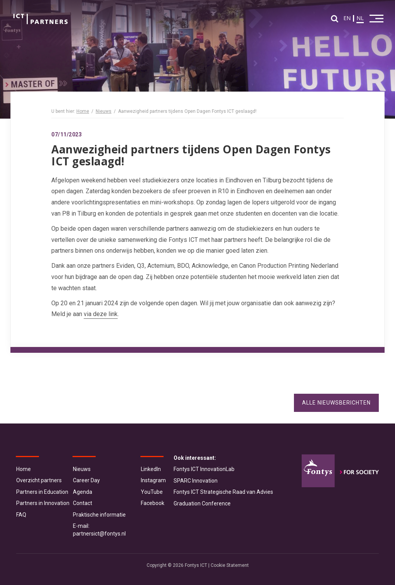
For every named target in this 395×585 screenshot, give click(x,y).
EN (347, 18)
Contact (82, 503)
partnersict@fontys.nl (99, 534)
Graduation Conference (202, 503)
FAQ (21, 515)
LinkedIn (151, 469)
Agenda (82, 492)
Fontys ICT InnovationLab (204, 469)
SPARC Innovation (196, 481)
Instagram (153, 480)
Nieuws (103, 111)
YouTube (152, 492)
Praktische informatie (99, 515)
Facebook (152, 503)
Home (82, 111)
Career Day (86, 480)
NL (360, 18)
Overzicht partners (39, 480)
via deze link (101, 314)
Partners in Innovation (42, 503)
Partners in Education (42, 492)
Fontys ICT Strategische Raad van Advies (223, 492)
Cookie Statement (230, 565)
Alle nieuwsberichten (336, 403)
